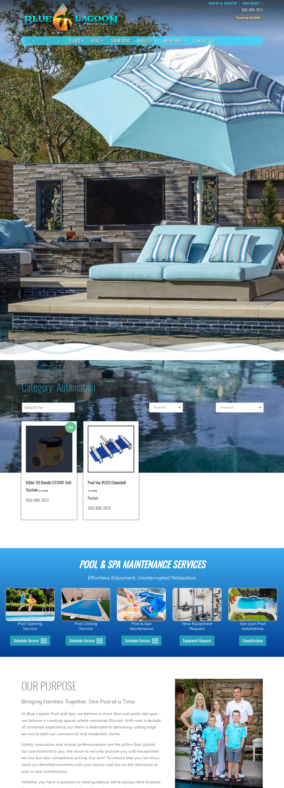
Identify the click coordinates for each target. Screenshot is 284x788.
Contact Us (204, 40)
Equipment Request (197, 641)
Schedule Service (26, 641)
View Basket (251, 3)
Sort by (141, 406)
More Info (175, 40)
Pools (77, 40)
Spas (97, 40)
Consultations (252, 641)
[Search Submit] (81, 407)
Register (230, 3)
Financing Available (248, 17)
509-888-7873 (253, 10)
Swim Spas (120, 40)
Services (147, 40)
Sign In (213, 3)
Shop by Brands (201, 406)
